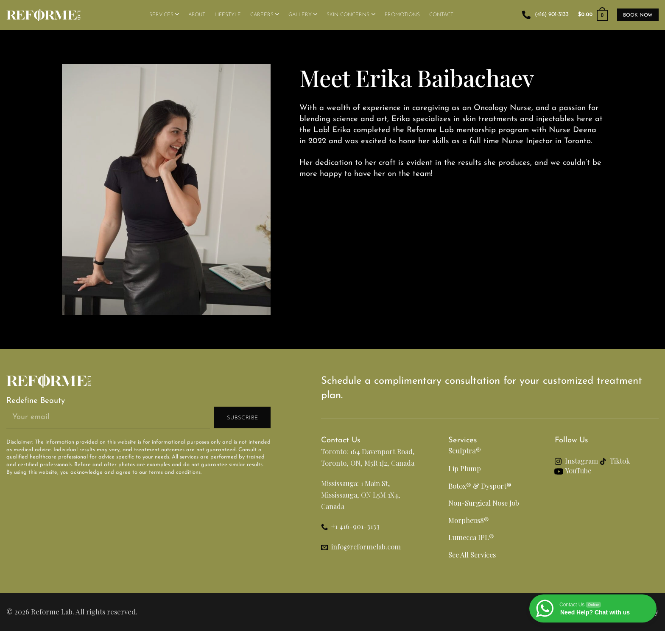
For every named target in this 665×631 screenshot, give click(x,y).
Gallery (302, 14)
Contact (441, 14)
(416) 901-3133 (545, 15)
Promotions (402, 14)
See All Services (472, 554)
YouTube (578, 470)
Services (164, 14)
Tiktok (620, 460)
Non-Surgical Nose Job (483, 502)
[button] (593, 15)
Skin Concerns (351, 14)
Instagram (581, 460)
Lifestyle (228, 14)
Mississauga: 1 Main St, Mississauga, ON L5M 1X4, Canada (360, 494)
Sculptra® (464, 450)
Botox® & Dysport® (479, 485)
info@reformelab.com (366, 546)
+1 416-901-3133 (355, 526)
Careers (264, 14)
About (196, 14)
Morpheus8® (468, 520)
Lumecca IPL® (471, 537)
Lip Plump (464, 468)
